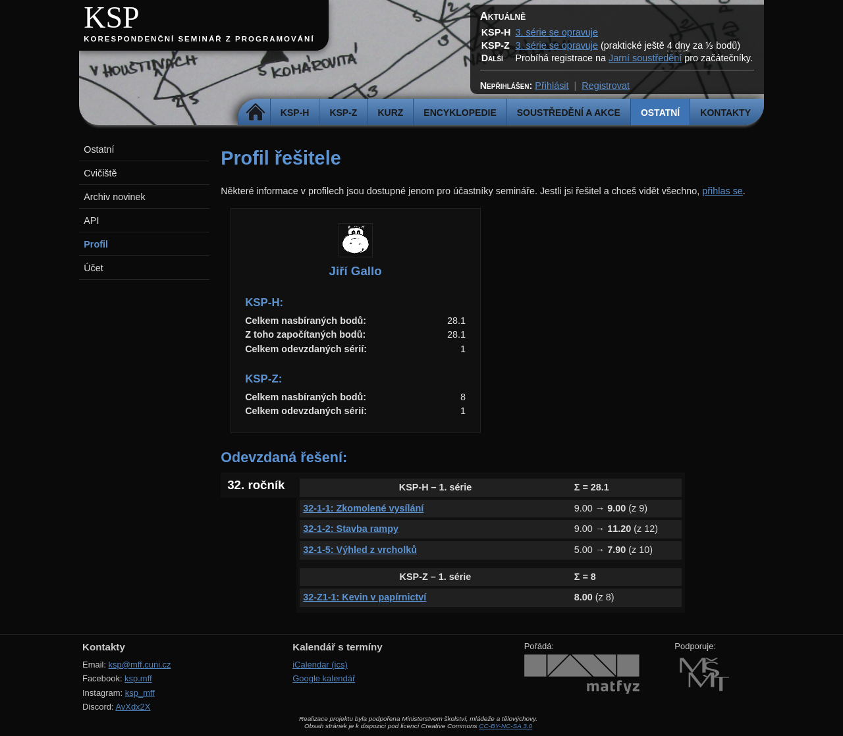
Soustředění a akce (568, 112)
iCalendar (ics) (320, 665)
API (91, 220)
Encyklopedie (459, 112)
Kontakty (725, 112)
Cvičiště (100, 173)
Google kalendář (323, 678)
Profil (96, 244)
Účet (93, 268)
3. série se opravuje (556, 32)
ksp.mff (138, 678)
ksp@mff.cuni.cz (140, 665)
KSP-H (295, 112)
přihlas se (722, 191)
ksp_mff (140, 693)
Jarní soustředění (645, 58)
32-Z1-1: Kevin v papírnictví (364, 597)
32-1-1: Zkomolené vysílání (363, 508)
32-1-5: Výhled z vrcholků (360, 549)
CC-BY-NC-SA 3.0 (505, 725)
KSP (112, 17)
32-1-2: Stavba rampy (350, 528)
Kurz (390, 112)
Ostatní (660, 112)
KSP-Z (343, 112)
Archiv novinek (115, 197)
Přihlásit (551, 85)
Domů (256, 112)
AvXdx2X (132, 707)
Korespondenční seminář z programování (199, 39)
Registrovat (606, 85)
